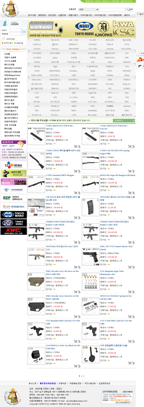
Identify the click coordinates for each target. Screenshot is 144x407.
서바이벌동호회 (115, 15)
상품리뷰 (62, 15)
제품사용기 (73, 15)
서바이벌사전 (86, 15)
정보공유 (52, 15)
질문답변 (42, 15)
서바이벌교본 (100, 15)
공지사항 (32, 15)
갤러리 (127, 15)
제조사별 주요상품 (39, 120)
